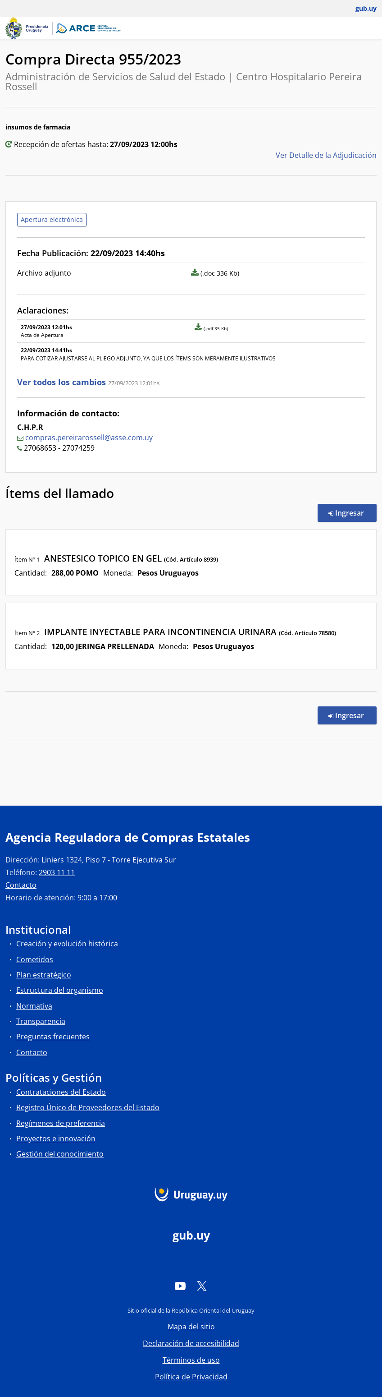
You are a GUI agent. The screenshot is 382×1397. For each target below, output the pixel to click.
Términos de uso (191, 1360)
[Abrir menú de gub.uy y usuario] (360, 9)
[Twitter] (201, 1286)
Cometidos (34, 959)
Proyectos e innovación (56, 1138)
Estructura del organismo (59, 990)
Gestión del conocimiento (60, 1154)
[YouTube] (180, 1286)
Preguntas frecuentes (53, 1037)
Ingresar (352, 512)
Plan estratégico (43, 975)
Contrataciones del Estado (61, 1092)
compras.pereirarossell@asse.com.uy (89, 438)
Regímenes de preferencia (60, 1123)
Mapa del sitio (191, 1327)
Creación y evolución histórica (67, 944)
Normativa (34, 1006)
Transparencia (40, 1021)
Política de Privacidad (191, 1377)
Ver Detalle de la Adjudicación (326, 155)
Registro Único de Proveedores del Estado (87, 1107)
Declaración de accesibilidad (191, 1343)
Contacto (20, 885)
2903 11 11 (57, 872)
